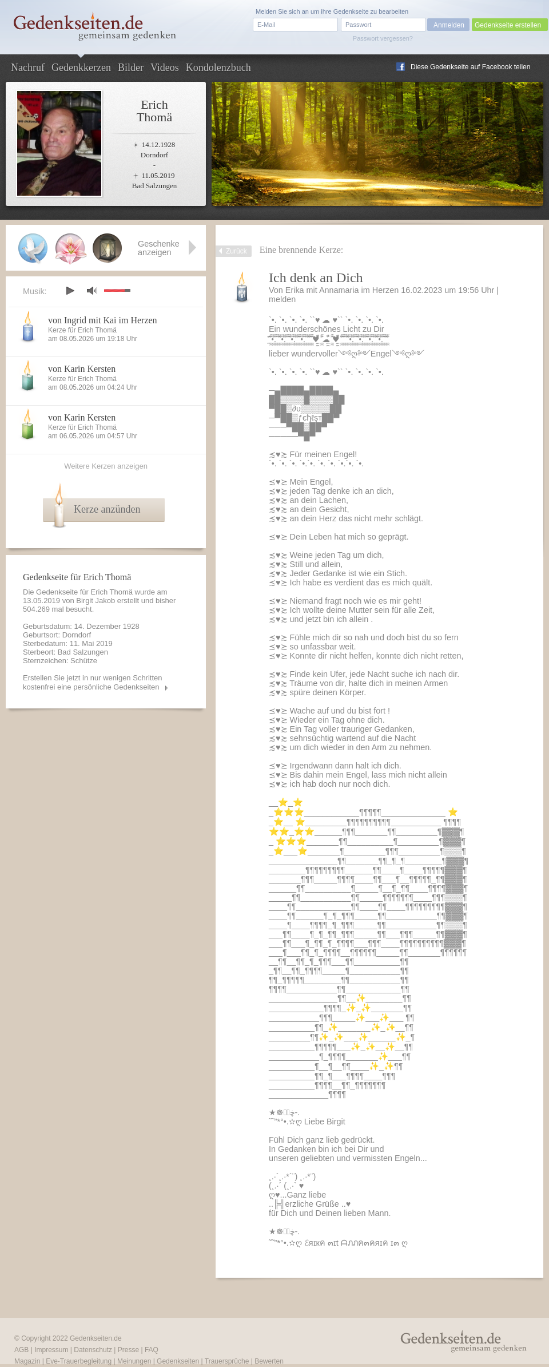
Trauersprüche (227, 1361)
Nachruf (28, 67)
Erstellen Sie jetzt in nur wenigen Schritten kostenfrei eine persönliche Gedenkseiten (92, 682)
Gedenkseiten (178, 1361)
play (69, 290)
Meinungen (134, 1361)
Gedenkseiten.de (96, 1338)
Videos (164, 67)
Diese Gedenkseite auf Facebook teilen (470, 67)
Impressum (51, 1350)
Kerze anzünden (107, 509)
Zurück (236, 251)
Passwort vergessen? (383, 38)
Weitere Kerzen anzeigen (106, 466)
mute (92, 290)
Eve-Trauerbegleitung (79, 1361)
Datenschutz (93, 1350)
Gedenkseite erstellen (508, 25)
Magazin (27, 1361)
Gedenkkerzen (81, 67)
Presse (128, 1350)
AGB (21, 1350)
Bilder (131, 67)
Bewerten (269, 1361)
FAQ (151, 1350)
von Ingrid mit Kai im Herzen (102, 320)
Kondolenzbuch (218, 67)
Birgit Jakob (95, 600)
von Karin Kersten (82, 369)
